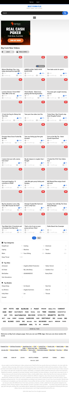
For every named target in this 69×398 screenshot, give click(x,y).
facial (33, 312)
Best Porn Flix (32, 391)
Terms (55, 357)
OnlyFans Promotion (15, 346)
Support (45, 357)
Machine (34, 249)
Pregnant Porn (4, 346)
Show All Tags (34, 329)
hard (37, 318)
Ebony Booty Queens (42, 350)
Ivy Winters (12, 290)
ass (4, 321)
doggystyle (62, 312)
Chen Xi (55, 290)
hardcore (30, 318)
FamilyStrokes (42, 348)
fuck (26, 312)
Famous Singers (14, 350)
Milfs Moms (23, 350)
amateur (23, 325)
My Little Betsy (34, 270)
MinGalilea (12, 273)
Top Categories (9, 243)
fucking (21, 318)
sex (54, 318)
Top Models (8, 283)
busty (51, 321)
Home (5, 357)
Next (39, 238)
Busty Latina (32, 350)
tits (10, 315)
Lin (34, 293)
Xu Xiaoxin (34, 286)
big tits (61, 315)
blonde (11, 321)
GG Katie (12, 270)
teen (44, 312)
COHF (34, 346)
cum (8, 318)
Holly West (12, 293)
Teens (55, 249)
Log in (38, 2)
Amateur (55, 253)
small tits (52, 309)
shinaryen (12, 266)
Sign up (31, 2)
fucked (59, 318)
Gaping (12, 249)
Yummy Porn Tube (32, 348)
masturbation (20, 315)
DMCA (63, 357)
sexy (5, 309)
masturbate (19, 312)
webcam (57, 321)
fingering (51, 312)
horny (14, 318)
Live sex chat (4, 350)
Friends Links (51, 346)
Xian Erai (55, 286)
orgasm (43, 308)
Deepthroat (12, 246)
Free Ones (59, 350)
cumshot (61, 309)
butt (3, 318)
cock (18, 321)
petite (11, 309)
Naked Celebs (60, 346)
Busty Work (55, 273)
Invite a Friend (33, 357)
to (36, 324)
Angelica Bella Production (34, 266)
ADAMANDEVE (34, 273)
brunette (52, 315)
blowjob (24, 309)
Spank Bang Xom (27, 346)
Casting (34, 246)
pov (35, 321)
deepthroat (46, 318)
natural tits (42, 315)
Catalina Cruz (55, 270)
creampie (46, 324)
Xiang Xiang (12, 286)
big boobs (42, 321)
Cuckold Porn (42, 346)
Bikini (12, 253)
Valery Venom (55, 266)
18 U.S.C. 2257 (34, 360)
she (23, 321)
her (17, 309)
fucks (64, 321)
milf (10, 312)
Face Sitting (34, 253)
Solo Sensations (12, 277)
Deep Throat (12, 257)
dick (38, 312)
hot (5, 315)
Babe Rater (52, 350)
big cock (31, 315)
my (40, 324)
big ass (29, 321)
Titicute (55, 293)
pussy (36, 309)
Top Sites (7, 263)
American (55, 246)
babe (4, 312)
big (65, 318)
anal (31, 324)
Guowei (12, 297)
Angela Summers (34, 290)
